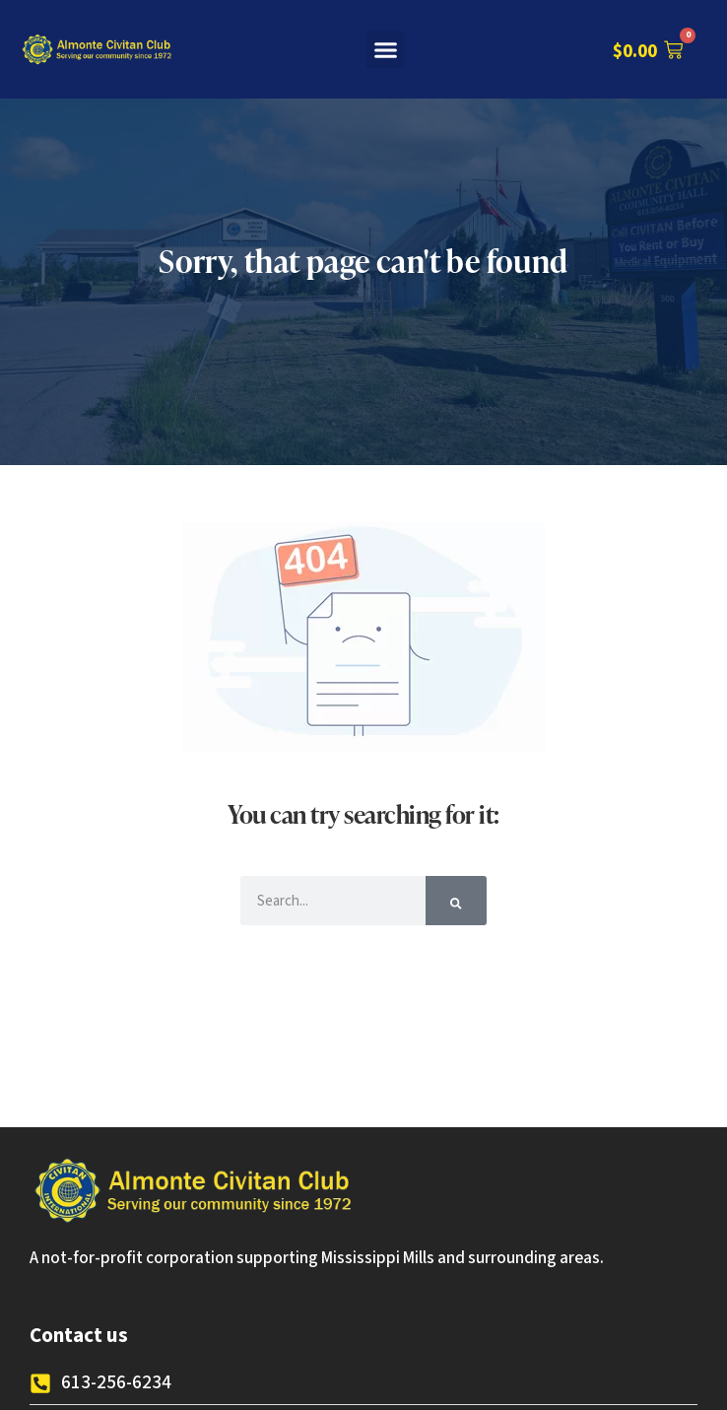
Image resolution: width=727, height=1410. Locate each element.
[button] (385, 49)
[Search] (456, 900)
